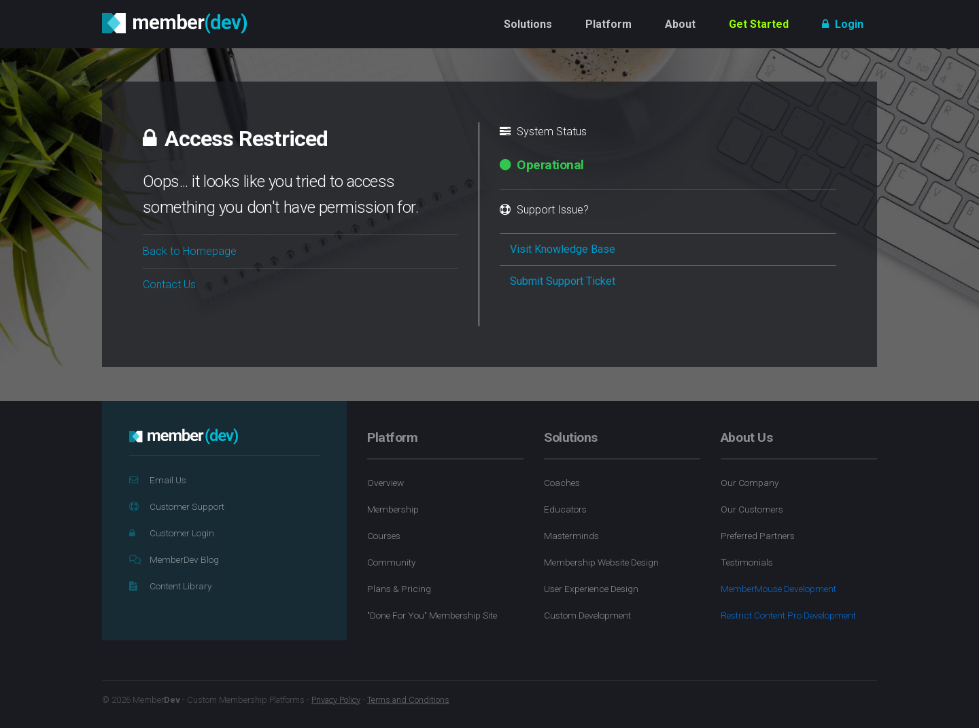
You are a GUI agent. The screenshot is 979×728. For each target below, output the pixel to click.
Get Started (759, 24)
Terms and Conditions (408, 700)
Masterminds (571, 535)
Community (391, 562)
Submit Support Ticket (562, 281)
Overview (385, 482)
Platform (608, 24)
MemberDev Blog (174, 559)
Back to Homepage (190, 251)
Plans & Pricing (399, 588)
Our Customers (752, 509)
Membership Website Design (601, 562)
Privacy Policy (335, 700)
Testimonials (747, 562)
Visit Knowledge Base (562, 249)
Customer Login (171, 532)
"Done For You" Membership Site (432, 615)
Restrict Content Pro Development (788, 615)
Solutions (528, 24)
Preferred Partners (758, 535)
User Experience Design (591, 588)
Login (842, 24)
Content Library (170, 585)
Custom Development (587, 615)
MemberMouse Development (778, 588)
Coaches (562, 482)
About (680, 24)
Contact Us (169, 284)
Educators (565, 509)
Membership (393, 509)
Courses (383, 535)
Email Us (157, 479)
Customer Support (176, 506)
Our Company (749, 482)
